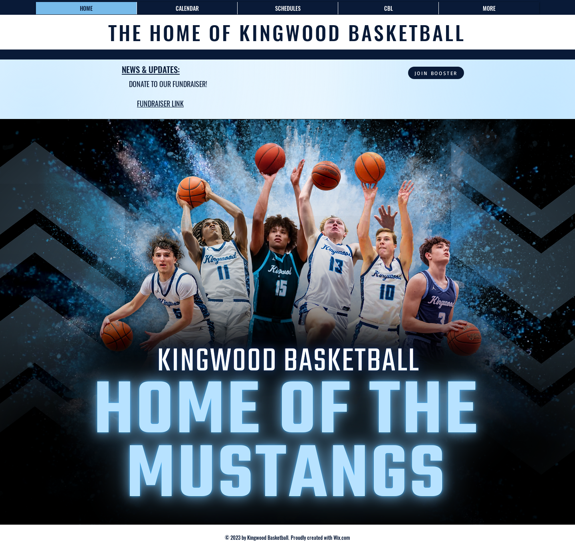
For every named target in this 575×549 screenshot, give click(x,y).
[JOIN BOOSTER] (436, 73)
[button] (287, 8)
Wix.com (341, 537)
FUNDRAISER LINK (160, 103)
